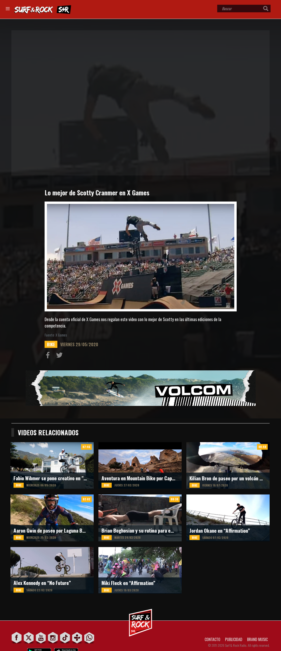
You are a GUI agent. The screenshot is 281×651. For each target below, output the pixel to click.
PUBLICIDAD (233, 639)
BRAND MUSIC (257, 639)
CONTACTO (212, 639)
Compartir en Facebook (49, 356)
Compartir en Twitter (60, 356)
